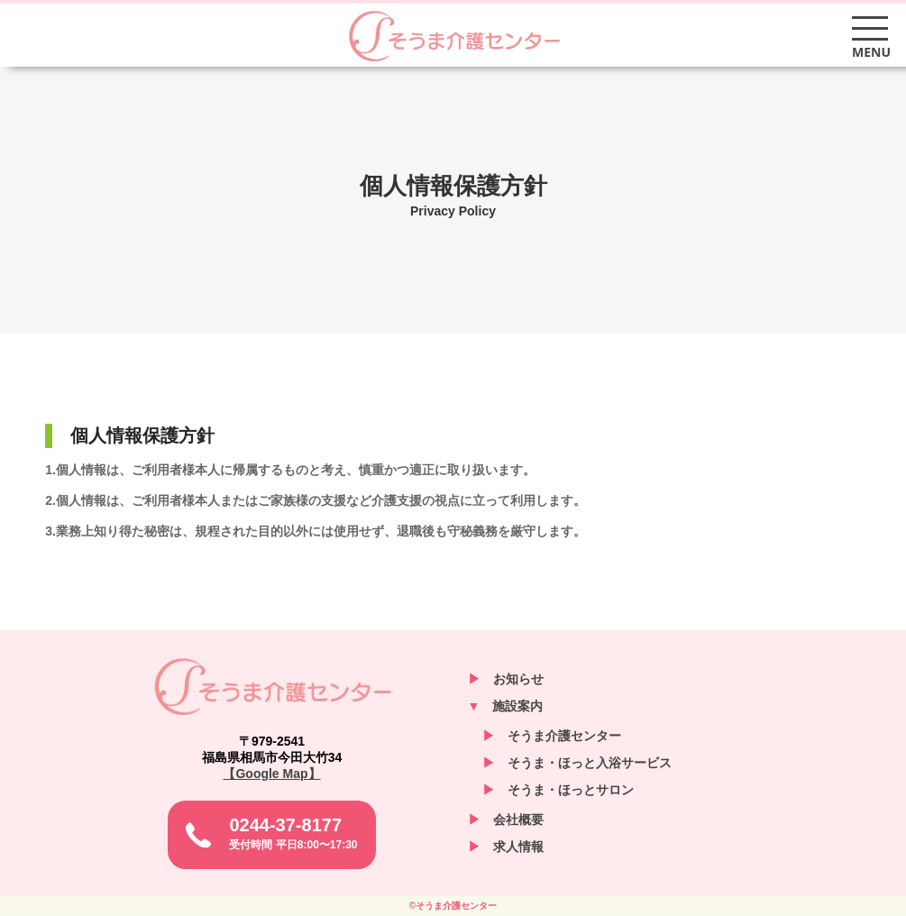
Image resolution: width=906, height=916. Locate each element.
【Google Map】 (271, 773)
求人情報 (506, 846)
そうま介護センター (453, 36)
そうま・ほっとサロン (558, 790)
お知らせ (506, 679)
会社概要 (506, 819)
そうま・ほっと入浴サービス (577, 763)
